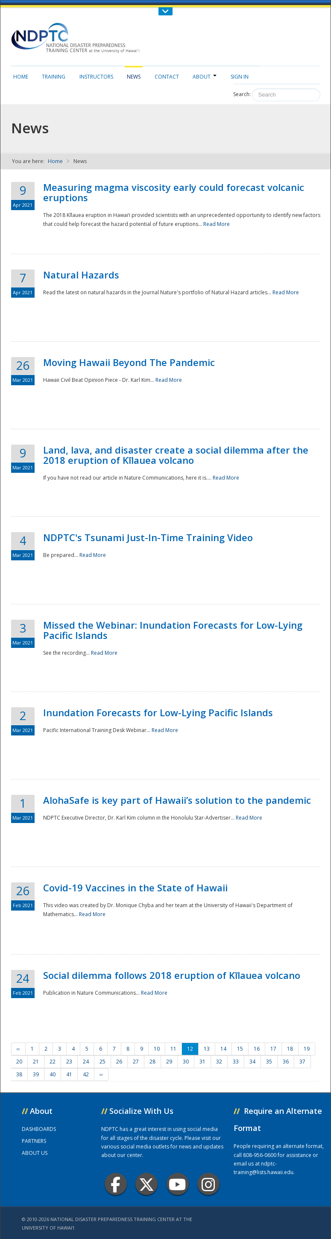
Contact (167, 76)
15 (240, 1048)
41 (69, 1074)
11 (173, 1048)
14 (223, 1048)
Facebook (115, 1184)
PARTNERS (34, 1141)
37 (302, 1061)
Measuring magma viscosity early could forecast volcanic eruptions (173, 192)
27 (136, 1061)
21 (36, 1061)
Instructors (96, 76)
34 (252, 1061)
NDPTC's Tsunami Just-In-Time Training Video (148, 537)
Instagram (208, 1184)
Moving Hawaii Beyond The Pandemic (129, 362)
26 (119, 1061)
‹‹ (18, 1048)
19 (307, 1048)
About (205, 76)
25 (102, 1061)
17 (273, 1048)
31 (202, 1061)
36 (286, 1061)
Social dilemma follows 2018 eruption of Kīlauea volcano (171, 975)
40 (53, 1074)
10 (157, 1048)
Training (53, 76)
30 (186, 1061)
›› (101, 1074)
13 (207, 1048)
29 (169, 1061)
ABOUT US (34, 1153)
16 (257, 1048)
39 (36, 1074)
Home (20, 76)
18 (290, 1048)
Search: (242, 94)
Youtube (177, 1184)
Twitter (146, 1184)
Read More (216, 224)
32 (219, 1061)
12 (190, 1048)
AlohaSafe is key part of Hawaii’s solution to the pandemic (177, 800)
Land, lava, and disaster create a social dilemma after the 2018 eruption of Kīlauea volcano (175, 454)
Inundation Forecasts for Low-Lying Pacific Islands (158, 712)
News (134, 76)
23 (69, 1061)
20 (19, 1061)
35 (269, 1061)
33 (236, 1061)
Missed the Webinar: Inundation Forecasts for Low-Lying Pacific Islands (172, 629)
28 (152, 1061)
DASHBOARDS (39, 1129)
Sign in (240, 76)
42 (86, 1074)
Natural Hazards (81, 274)
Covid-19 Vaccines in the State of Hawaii (135, 887)
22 (53, 1061)
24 (86, 1061)
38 (19, 1074)
